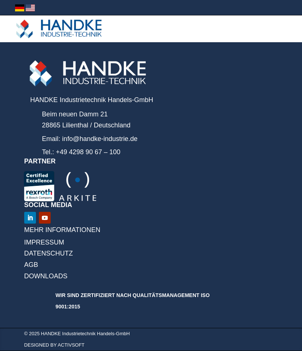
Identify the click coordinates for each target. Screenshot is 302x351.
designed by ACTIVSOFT (54, 345)
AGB (31, 264)
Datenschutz (48, 253)
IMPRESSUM (44, 242)
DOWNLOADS (46, 276)
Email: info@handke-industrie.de (89, 138)
